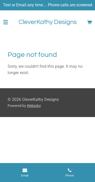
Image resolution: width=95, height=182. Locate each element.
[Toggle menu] (5, 22)
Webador (34, 106)
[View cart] (89, 22)
